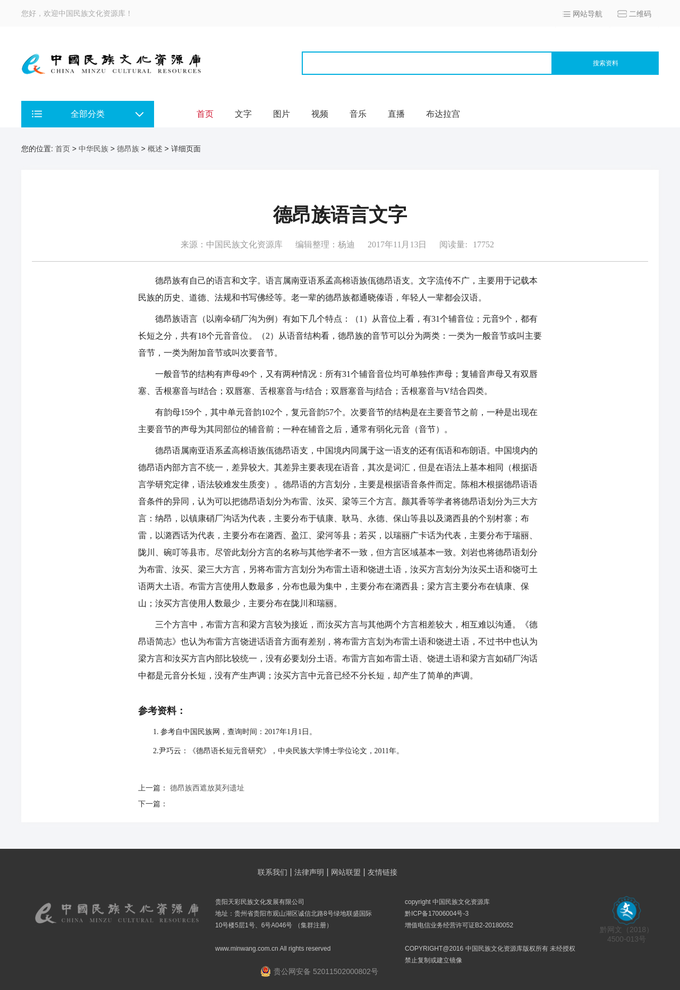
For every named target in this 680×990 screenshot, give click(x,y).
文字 (243, 113)
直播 (396, 113)
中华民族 (93, 148)
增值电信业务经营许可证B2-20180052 (459, 925)
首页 (205, 113)
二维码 (640, 14)
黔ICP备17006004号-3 (437, 913)
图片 (281, 113)
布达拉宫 (443, 113)
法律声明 (309, 872)
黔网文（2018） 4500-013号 (626, 930)
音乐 (358, 113)
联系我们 (272, 872)
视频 (319, 113)
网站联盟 (346, 872)
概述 (155, 148)
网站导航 (587, 14)
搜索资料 (605, 63)
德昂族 (128, 148)
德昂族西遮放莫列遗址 (207, 788)
